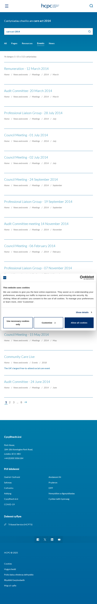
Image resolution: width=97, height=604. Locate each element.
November (57, 229)
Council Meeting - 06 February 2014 (29, 246)
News (52, 43)
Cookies (8, 563)
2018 (44, 362)
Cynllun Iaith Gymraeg (59, 499)
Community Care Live (19, 357)
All (5, 43)
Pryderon (53, 482)
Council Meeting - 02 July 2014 (26, 157)
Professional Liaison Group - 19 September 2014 (38, 201)
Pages (14, 43)
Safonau (8, 482)
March (56, 74)
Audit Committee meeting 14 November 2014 (36, 224)
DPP (51, 488)
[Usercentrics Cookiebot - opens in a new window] (82, 278)
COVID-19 (9, 504)
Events (40, 43)
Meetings (36, 74)
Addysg (7, 493)
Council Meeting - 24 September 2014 (31, 179)
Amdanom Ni (55, 477)
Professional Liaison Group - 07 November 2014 (38, 268)
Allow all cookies (79, 322)
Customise (49, 322)
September (57, 185)
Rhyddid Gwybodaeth (14, 580)
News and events (20, 74)
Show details (82, 312)
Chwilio (89, 31)
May (55, 340)
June (55, 387)
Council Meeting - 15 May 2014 (26, 334)
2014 (46, 74)
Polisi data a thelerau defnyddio (19, 574)
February (57, 251)
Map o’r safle (10, 585)
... (17, 402)
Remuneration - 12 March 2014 (26, 69)
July (54, 118)
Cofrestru (8, 488)
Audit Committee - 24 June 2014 (27, 382)
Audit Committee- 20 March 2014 (28, 91)
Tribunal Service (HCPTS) (20, 524)
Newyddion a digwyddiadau (62, 493)
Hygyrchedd (10, 569)
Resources (27, 43)
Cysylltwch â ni (11, 499)
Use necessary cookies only (18, 322)
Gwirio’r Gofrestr (12, 477)
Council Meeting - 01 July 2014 (26, 135)
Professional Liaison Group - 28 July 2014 (33, 113)
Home (7, 74)
